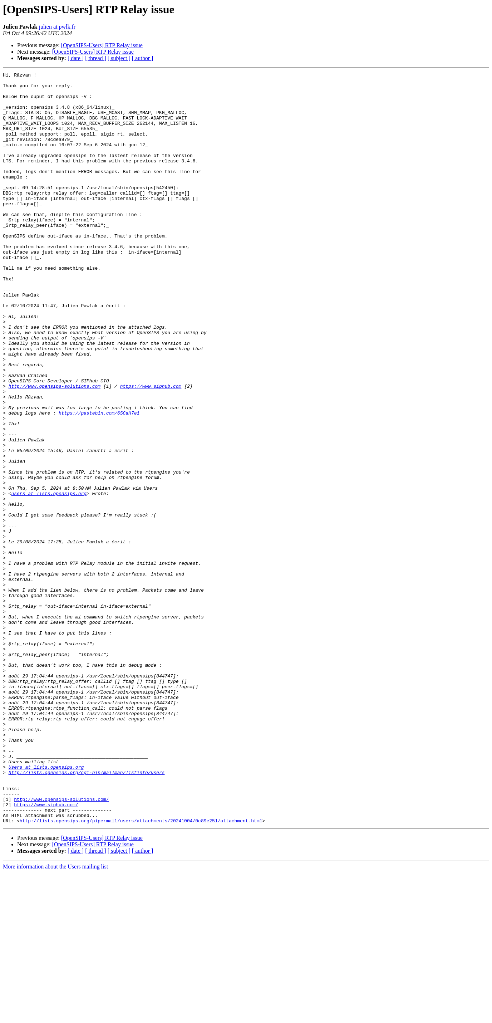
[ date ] (76, 58)
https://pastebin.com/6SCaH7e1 (99, 481)
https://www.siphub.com (151, 449)
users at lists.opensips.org (49, 578)
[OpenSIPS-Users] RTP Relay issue (102, 45)
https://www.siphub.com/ (46, 951)
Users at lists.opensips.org (46, 906)
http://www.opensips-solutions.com (54, 449)
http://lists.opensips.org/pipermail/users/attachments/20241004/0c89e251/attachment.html (141, 971)
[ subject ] (119, 58)
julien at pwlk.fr (57, 27)
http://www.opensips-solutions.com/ (61, 945)
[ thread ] (95, 58)
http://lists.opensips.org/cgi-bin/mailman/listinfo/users (87, 913)
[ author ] (142, 58)
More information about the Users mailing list (55, 1017)
